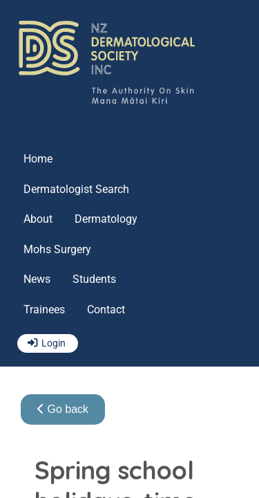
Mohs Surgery (57, 249)
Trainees (44, 309)
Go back (62, 409)
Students (94, 279)
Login (53, 343)
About (37, 218)
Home (37, 158)
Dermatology (106, 218)
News (36, 279)
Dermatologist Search (76, 189)
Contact (106, 309)
